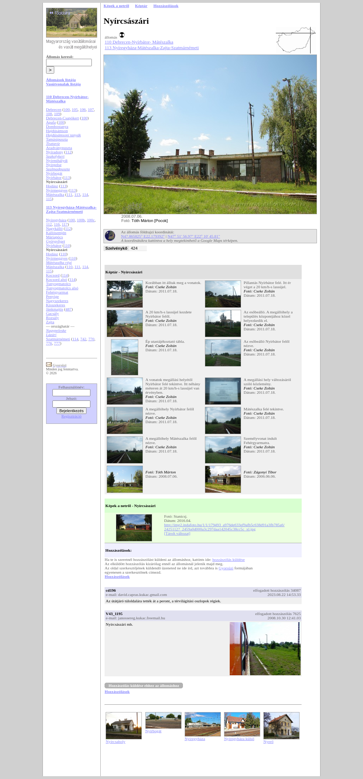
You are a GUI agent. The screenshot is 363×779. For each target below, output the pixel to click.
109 (57, 114)
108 (49, 114)
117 (65, 224)
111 (69, 194)
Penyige (52, 296)
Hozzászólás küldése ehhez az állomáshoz (143, 685)
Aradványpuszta (59, 148)
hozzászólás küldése (228, 559)
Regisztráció (71, 416)
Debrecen (53, 109)
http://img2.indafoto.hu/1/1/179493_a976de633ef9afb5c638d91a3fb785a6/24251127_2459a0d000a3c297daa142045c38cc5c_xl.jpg (224, 527)
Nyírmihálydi (57, 160)
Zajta (50, 322)
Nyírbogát (54, 173)
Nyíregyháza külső (239, 739)
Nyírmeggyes (57, 190)
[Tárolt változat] (177, 533)
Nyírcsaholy (115, 741)
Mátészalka (55, 194)
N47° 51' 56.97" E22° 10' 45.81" (194, 236)
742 (83, 339)
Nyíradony (54, 152)
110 (67, 245)
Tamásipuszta (57, 139)
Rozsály (52, 317)
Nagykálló (54, 228)
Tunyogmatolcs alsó (62, 288)
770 (91, 339)
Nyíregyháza (56, 220)
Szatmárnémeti (58, 339)
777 (57, 343)
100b (81, 220)
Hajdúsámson (57, 131)
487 (69, 309)
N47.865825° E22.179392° (142, 236)
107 (91, 109)
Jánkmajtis (54, 309)
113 (67, 177)
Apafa (51, 122)
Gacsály (52, 313)
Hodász (52, 186)
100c (91, 220)
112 (69, 152)
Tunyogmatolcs (58, 284)
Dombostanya (57, 126)
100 (67, 109)
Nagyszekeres (57, 300)
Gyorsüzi (226, 568)
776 (49, 343)
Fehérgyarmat (57, 292)
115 (49, 199)
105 (75, 109)
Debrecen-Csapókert (62, 118)
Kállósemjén (56, 233)
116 (57, 224)
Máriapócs (54, 237)
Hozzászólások (117, 576)
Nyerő (268, 741)
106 (83, 109)
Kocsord (53, 275)
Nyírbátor (54, 177)
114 (85, 194)
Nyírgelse (54, 165)
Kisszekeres (55, 305)
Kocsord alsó (56, 279)
